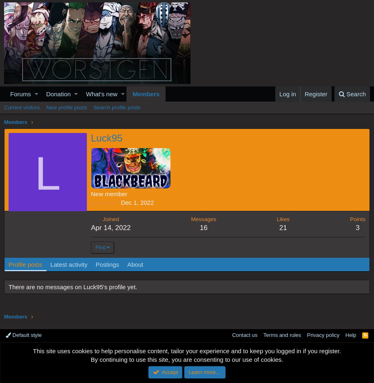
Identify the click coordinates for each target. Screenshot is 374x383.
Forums (20, 94)
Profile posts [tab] (25, 264)
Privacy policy (323, 335)
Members (146, 94)
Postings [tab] (107, 264)
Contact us (244, 335)
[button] (36, 94)
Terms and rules (282, 335)
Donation (58, 94)
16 (204, 228)
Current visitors (22, 107)
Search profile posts (116, 107)
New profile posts (66, 107)
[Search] (352, 94)
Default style (24, 335)
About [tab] (135, 264)
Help (350, 335)
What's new (101, 94)
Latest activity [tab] (69, 264)
